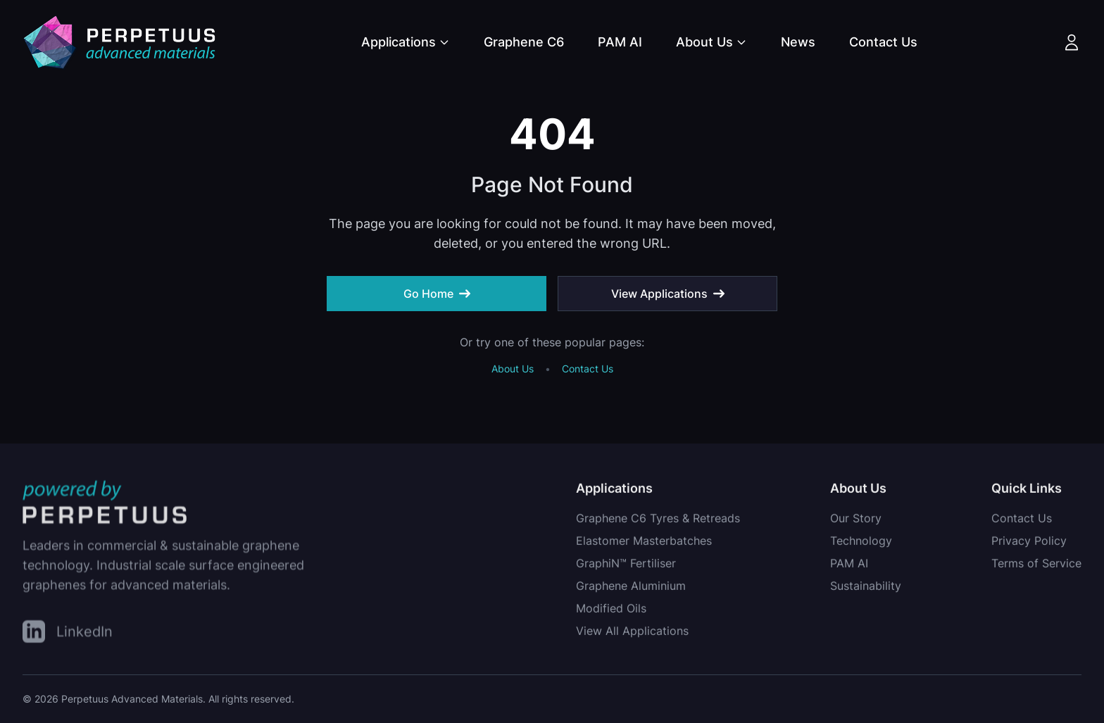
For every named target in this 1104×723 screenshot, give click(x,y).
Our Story (856, 520)
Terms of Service (1036, 565)
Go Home (436, 294)
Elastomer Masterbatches (644, 543)
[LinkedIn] (68, 633)
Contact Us (883, 41)
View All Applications (632, 633)
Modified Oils (611, 610)
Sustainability (865, 588)
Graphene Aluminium (631, 588)
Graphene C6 (524, 41)
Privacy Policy (1029, 543)
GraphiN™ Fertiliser (626, 565)
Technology (861, 543)
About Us (711, 41)
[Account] (1071, 42)
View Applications (667, 294)
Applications (405, 41)
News (798, 41)
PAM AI (620, 41)
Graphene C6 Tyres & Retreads (658, 520)
